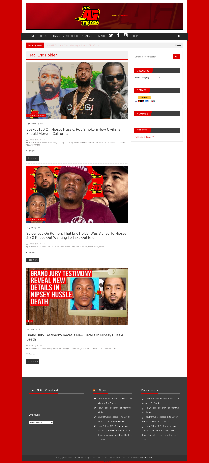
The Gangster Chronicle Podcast (104, 348)
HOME (31, 36)
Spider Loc (83, 247)
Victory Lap (103, 247)
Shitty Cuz (75, 247)
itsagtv (55, 143)
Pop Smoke (75, 143)
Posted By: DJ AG (35, 140)
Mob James (42, 348)
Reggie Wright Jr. (65, 348)
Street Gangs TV (78, 348)
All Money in (33, 247)
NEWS (101, 36)
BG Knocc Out (44, 247)
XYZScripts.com (118, 462)
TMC (38, 145)
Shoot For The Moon (87, 143)
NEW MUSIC (88, 36)
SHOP (135, 36)
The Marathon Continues (116, 143)
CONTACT (44, 36)
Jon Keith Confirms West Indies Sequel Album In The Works (72, 45)
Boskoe (31, 143)
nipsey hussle (64, 143)
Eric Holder (48, 143)
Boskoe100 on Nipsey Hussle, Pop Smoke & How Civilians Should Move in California (73, 131)
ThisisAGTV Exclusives (36, 115)
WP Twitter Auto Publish (94, 462)
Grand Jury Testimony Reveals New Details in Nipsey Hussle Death (74, 337)
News (29, 321)
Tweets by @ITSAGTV (144, 137)
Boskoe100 (39, 143)
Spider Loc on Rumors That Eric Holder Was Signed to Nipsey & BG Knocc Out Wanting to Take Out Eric (76, 235)
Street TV (88, 348)
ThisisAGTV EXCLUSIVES (65, 36)
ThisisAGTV (30, 145)
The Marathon (100, 143)
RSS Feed (102, 390)
